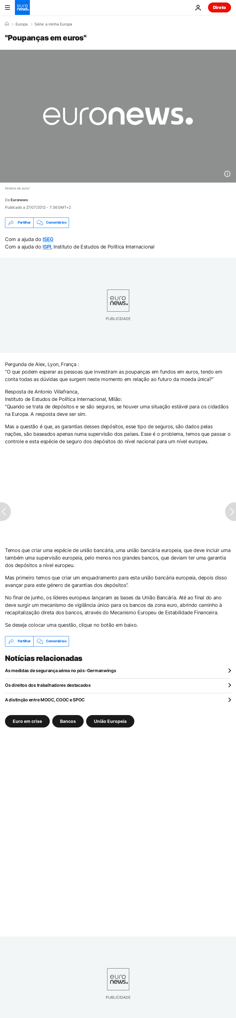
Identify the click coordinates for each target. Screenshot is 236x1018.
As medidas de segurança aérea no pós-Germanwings (60, 670)
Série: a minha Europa (53, 24)
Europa (22, 24)
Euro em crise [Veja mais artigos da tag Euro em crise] (27, 721)
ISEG (48, 239)
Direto (219, 7)
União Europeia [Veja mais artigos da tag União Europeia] (110, 721)
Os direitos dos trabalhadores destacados (48, 685)
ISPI (47, 247)
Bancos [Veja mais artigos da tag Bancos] (68, 721)
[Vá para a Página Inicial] (22, 7)
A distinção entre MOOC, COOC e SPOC (45, 699)
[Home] (7, 24)
